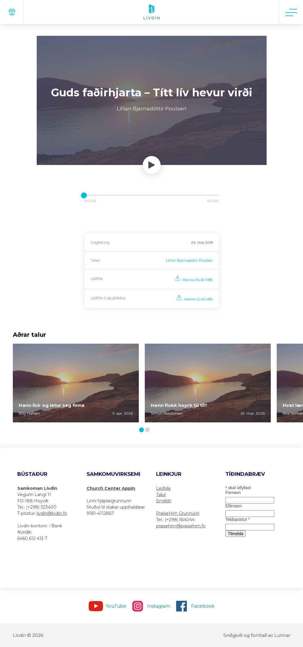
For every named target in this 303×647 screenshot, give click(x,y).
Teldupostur (237, 519)
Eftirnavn (233, 506)
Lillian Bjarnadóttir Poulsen (189, 260)
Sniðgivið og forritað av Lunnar (256, 635)
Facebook (202, 606)
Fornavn (233, 492)
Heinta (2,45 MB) (198, 299)
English (163, 501)
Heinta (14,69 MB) (198, 279)
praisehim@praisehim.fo (181, 526)
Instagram (158, 606)
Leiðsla (163, 488)
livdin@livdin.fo (52, 513)
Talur (161, 494)
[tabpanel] (76, 383)
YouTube (116, 606)
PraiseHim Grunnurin (177, 513)
